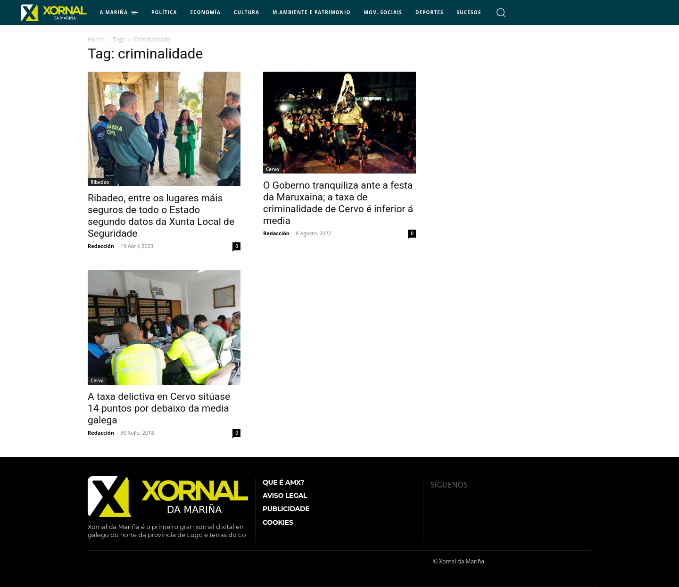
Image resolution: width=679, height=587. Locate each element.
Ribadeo (100, 182)
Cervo (272, 169)
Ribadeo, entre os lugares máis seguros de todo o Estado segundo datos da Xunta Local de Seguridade (161, 215)
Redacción (101, 245)
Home (96, 39)
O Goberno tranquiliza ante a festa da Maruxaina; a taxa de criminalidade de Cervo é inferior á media (338, 203)
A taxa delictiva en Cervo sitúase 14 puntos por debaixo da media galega (159, 408)
